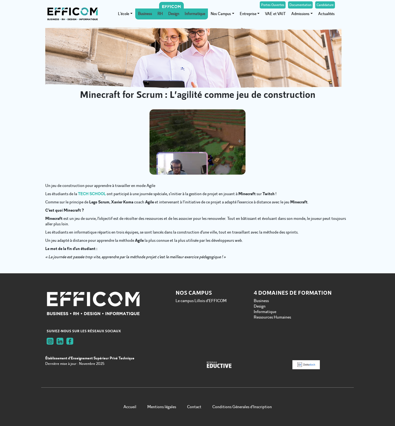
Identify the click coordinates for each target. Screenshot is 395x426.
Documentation (300, 5)
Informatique (195, 13)
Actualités (326, 13)
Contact (194, 407)
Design (173, 13)
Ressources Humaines (272, 317)
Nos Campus (221, 13)
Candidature (325, 5)
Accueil (129, 407)
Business (145, 13)
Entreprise (248, 13)
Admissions (300, 13)
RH (160, 13)
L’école (123, 13)
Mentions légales (161, 407)
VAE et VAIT (275, 13)
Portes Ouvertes (272, 5)
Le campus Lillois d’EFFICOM (201, 300)
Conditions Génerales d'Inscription (242, 407)
